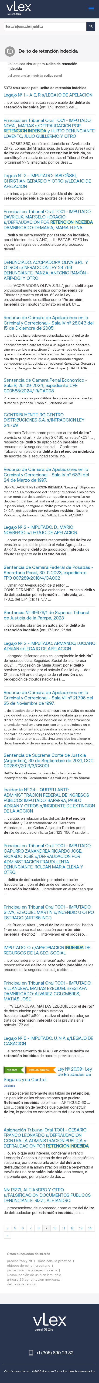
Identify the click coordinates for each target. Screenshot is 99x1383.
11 (63, 1228)
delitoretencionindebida (34, 75)
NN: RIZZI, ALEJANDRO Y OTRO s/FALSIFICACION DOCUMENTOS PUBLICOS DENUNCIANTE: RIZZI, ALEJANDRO (47, 1195)
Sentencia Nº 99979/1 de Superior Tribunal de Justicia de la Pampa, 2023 (46, 615)
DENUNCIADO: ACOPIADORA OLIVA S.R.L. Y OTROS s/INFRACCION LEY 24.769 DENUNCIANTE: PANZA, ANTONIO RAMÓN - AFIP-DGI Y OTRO (46, 270)
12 (72, 1228)
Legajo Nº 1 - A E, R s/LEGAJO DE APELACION (48, 95)
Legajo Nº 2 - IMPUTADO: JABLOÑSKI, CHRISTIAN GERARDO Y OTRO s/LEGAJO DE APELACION (47, 181)
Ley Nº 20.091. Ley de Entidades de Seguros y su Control (48, 1074)
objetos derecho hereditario (28, 1265)
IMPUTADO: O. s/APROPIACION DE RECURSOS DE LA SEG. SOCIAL (47, 950)
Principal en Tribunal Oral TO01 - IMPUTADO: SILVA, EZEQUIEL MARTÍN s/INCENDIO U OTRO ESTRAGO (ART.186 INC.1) (49, 912)
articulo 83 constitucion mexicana (33, 1279)
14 (90, 1228)
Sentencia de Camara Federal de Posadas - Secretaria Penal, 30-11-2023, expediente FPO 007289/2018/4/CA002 (48, 573)
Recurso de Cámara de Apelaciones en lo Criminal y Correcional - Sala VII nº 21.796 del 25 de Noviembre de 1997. (48, 698)
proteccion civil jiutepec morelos (32, 1270)
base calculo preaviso (54, 1261)
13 (80, 1228)
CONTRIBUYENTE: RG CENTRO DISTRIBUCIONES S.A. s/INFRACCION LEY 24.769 (44, 420)
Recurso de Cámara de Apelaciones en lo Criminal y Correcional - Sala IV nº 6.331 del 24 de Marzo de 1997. (46, 475)
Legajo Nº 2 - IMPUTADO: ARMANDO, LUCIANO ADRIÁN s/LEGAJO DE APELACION (49, 646)
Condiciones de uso (17, 1371)
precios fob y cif (19, 1261)
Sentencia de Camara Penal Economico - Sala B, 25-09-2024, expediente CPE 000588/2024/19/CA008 (45, 385)
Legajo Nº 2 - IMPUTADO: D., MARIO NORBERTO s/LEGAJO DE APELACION (40, 530)
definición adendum (22, 1284)
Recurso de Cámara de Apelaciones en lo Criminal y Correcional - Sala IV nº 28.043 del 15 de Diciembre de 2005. (49, 323)
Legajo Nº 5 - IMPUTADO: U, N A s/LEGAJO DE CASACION (48, 1041)
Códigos (9, 1085)
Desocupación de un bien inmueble (34, 1275)
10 (55, 1228)
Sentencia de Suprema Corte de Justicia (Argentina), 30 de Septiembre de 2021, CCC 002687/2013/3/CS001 (49, 760)
